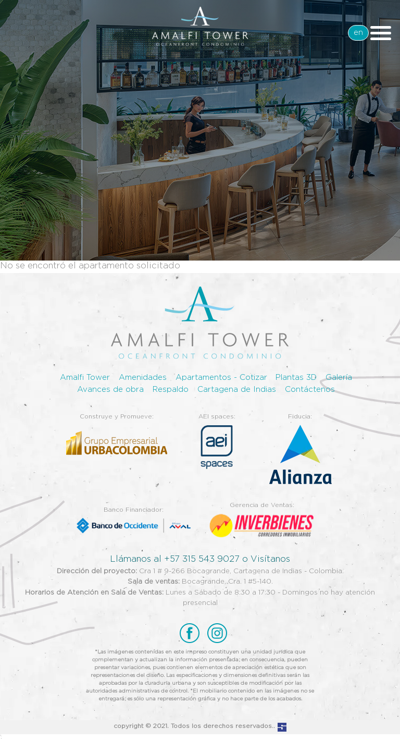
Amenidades (143, 377)
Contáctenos (310, 389)
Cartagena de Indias (236, 389)
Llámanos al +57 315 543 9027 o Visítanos (200, 559)
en (358, 32)
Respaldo (171, 389)
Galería (339, 377)
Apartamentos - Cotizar (221, 377)
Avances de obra (110, 389)
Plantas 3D (296, 377)
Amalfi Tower (85, 377)
